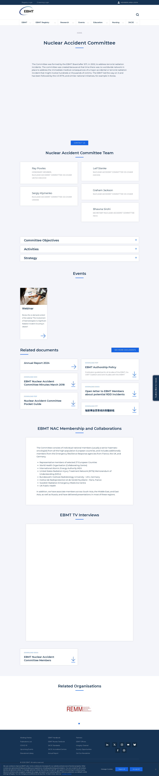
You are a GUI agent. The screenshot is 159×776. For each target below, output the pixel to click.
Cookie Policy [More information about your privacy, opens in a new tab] (66, 774)
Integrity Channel (82, 745)
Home (79, 32)
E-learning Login (43, 2)
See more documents (125, 350)
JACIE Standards (54, 745)
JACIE (133, 23)
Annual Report (53, 753)
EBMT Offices (81, 742)
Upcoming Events (26, 749)
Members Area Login (129, 2)
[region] (79, 769)
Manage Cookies (107, 769)
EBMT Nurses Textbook (56, 742)
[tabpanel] (79, 708)
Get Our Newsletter (83, 753)
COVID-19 (23, 745)
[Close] (156, 769)
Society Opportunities (83, 749)
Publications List (26, 742)
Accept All (136, 769)
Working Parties (26, 738)
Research (67, 23)
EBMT (26, 23)
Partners (79, 738)
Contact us (79, 143)
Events (83, 23)
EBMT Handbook (54, 738)
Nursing (118, 23)
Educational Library (27, 753)
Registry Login (27, 2)
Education (100, 23)
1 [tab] (79, 723)
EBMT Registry (46, 23)
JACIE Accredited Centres (57, 749)
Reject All (122, 769)
